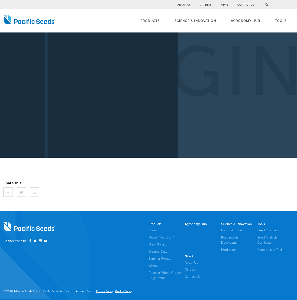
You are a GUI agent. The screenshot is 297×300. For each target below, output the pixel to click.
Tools (281, 21)
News (224, 4)
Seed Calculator (268, 230)
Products (150, 21)
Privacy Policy (104, 291)
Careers (206, 4)
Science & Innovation (195, 21)
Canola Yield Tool (269, 250)
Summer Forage (159, 259)
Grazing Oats (157, 252)
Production (229, 250)
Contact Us (245, 4)
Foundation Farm (233, 230)
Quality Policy (123, 291)
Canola (153, 230)
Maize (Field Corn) (161, 237)
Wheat (153, 266)
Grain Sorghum (159, 244)
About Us (184, 4)
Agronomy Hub (245, 21)
